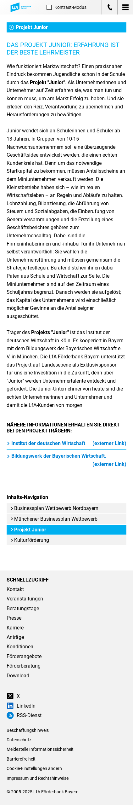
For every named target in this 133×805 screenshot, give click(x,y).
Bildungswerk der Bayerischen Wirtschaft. (66, 460)
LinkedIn (21, 706)
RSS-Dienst (24, 715)
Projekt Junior (28, 27)
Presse (14, 618)
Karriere (15, 628)
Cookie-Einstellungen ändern (34, 768)
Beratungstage (23, 608)
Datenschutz (19, 739)
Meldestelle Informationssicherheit (40, 749)
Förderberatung (24, 666)
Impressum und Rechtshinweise (38, 778)
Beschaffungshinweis (28, 730)
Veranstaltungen (25, 599)
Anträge (15, 637)
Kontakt (15, 589)
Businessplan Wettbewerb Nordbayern (54, 508)
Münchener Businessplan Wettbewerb (54, 519)
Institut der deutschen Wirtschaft (66, 443)
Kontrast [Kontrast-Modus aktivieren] (66, 7)
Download (18, 676)
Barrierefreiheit (21, 759)
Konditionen (20, 647)
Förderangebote (24, 656)
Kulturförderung (30, 540)
